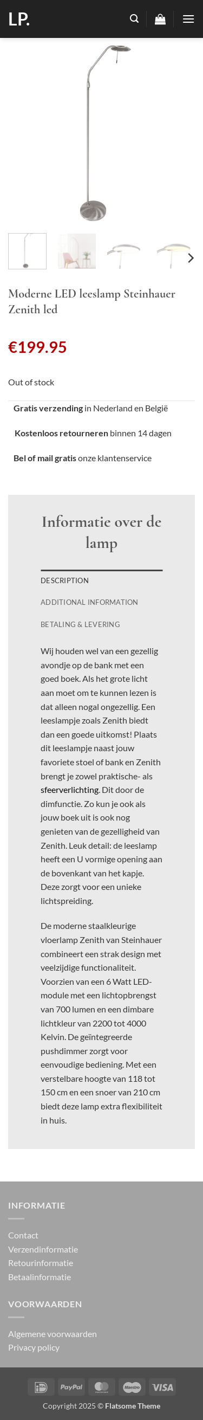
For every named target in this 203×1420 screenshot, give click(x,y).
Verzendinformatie (43, 1249)
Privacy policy (34, 1347)
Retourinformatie (40, 1262)
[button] (134, 18)
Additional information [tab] (90, 602)
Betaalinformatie (39, 1276)
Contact (23, 1235)
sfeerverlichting (70, 789)
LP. (19, 19)
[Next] (190, 258)
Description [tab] (65, 580)
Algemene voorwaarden (52, 1333)
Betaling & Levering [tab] (80, 624)
